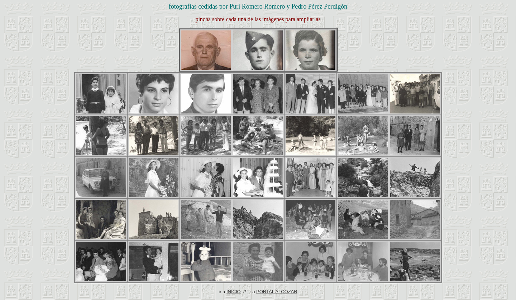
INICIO (233, 291)
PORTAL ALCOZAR (276, 291)
